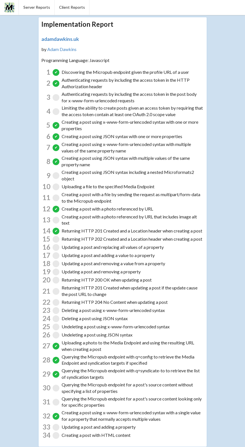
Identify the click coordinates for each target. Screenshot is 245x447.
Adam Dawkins (62, 49)
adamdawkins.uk (60, 39)
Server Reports (36, 7)
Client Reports (72, 7)
